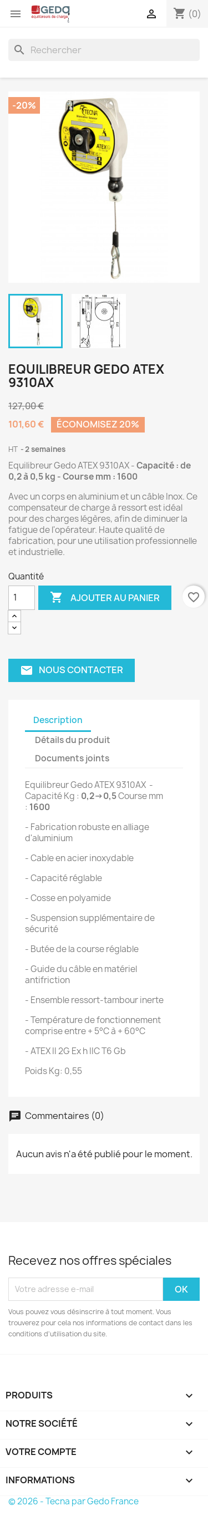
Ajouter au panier (105, 598)
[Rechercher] (104, 50)
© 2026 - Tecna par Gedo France (73, 1501)
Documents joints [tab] (72, 758)
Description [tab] (58, 720)
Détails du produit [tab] (72, 740)
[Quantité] (21, 598)
